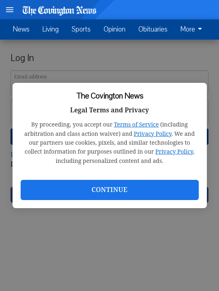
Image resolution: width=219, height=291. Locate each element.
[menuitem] (193, 29)
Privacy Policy (153, 133)
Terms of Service (136, 124)
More (193, 29)
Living (51, 29)
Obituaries (153, 29)
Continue (109, 189)
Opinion (114, 29)
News (21, 29)
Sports (81, 29)
